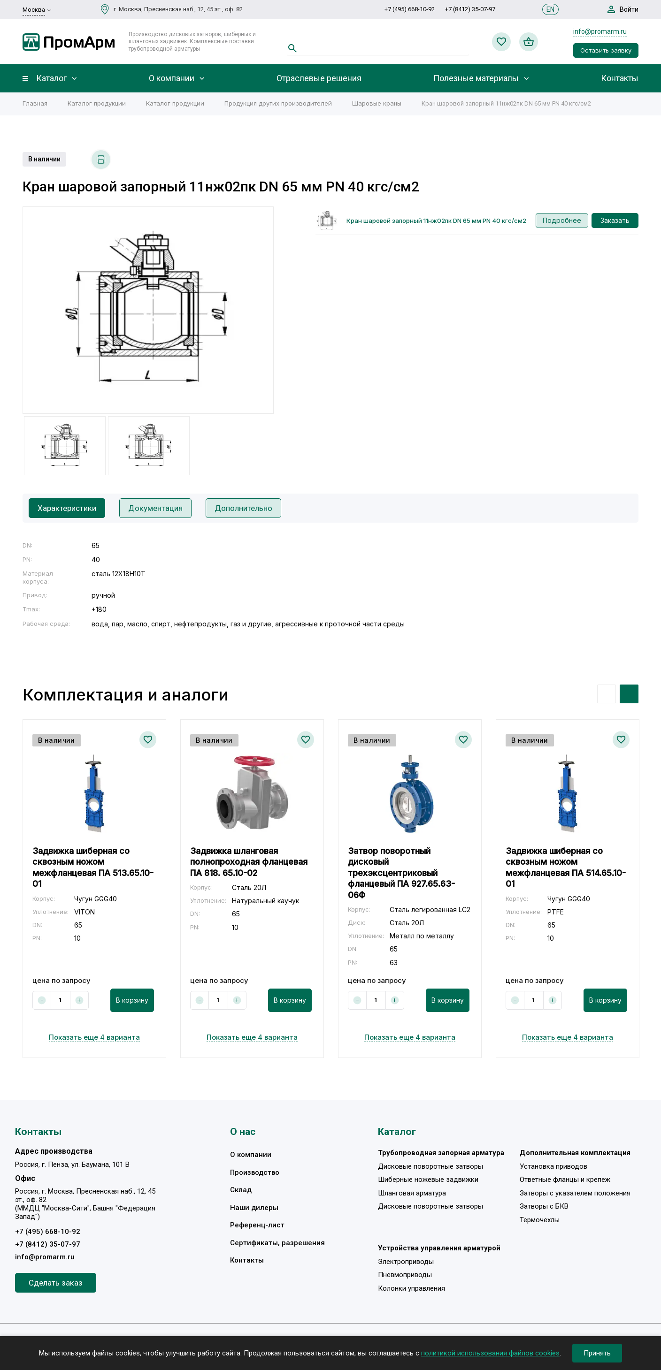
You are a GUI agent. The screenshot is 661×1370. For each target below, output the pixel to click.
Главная (35, 103)
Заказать (615, 220)
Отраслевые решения (319, 78)
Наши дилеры (254, 1207)
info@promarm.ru (600, 31)
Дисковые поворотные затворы (430, 1166)
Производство (254, 1172)
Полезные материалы (476, 78)
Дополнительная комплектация (575, 1153)
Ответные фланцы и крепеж (565, 1179)
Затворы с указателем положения (575, 1193)
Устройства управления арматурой (439, 1248)
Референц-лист (257, 1225)
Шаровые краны (376, 103)
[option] (148, 310)
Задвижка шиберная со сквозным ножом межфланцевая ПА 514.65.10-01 (566, 867)
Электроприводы (406, 1261)
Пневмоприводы (405, 1275)
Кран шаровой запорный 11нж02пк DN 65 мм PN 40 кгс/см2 (436, 220)
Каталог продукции (97, 103)
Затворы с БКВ (544, 1206)
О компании (171, 78)
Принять (597, 1353)
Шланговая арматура (412, 1193)
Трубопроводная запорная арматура (441, 1153)
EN (550, 9)
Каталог (51, 78)
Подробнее (562, 220)
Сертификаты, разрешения (277, 1243)
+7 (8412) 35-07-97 (470, 9)
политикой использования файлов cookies (490, 1353)
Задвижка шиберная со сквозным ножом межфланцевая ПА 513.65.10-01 (93, 867)
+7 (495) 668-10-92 (409, 9)
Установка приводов (553, 1166)
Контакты (619, 78)
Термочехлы (540, 1220)
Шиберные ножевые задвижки (428, 1179)
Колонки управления (411, 1288)
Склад (241, 1190)
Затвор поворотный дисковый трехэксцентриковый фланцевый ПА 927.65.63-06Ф (401, 873)
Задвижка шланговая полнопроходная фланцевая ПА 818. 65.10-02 (248, 862)
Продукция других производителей (278, 103)
